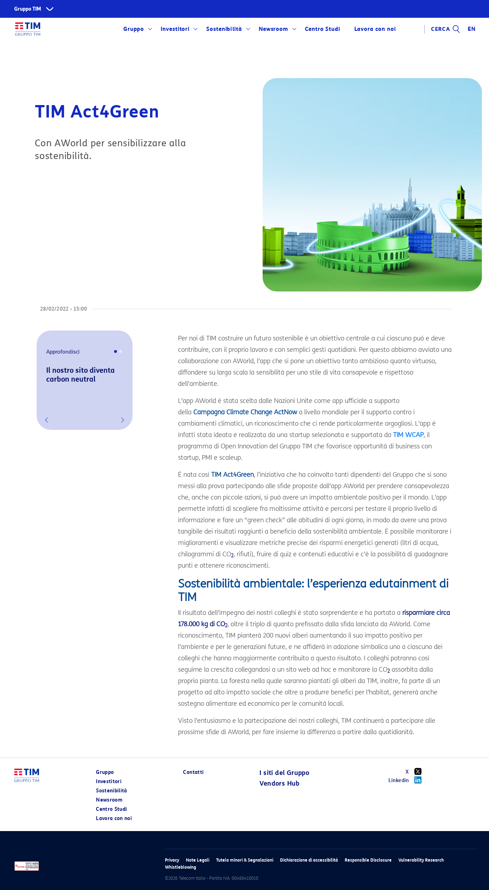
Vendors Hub (279, 783)
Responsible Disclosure (368, 860)
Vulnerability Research (421, 860)
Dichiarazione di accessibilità (309, 860)
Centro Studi (322, 29)
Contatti (193, 772)
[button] (46, 420)
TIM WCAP (408, 435)
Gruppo (133, 29)
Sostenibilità (224, 29)
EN (471, 29)
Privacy (172, 860)
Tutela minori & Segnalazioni (244, 860)
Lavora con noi (375, 29)
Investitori (175, 29)
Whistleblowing (180, 867)
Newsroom (274, 29)
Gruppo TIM (27, 9)
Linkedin (407, 779)
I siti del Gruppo (284, 773)
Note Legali (197, 860)
